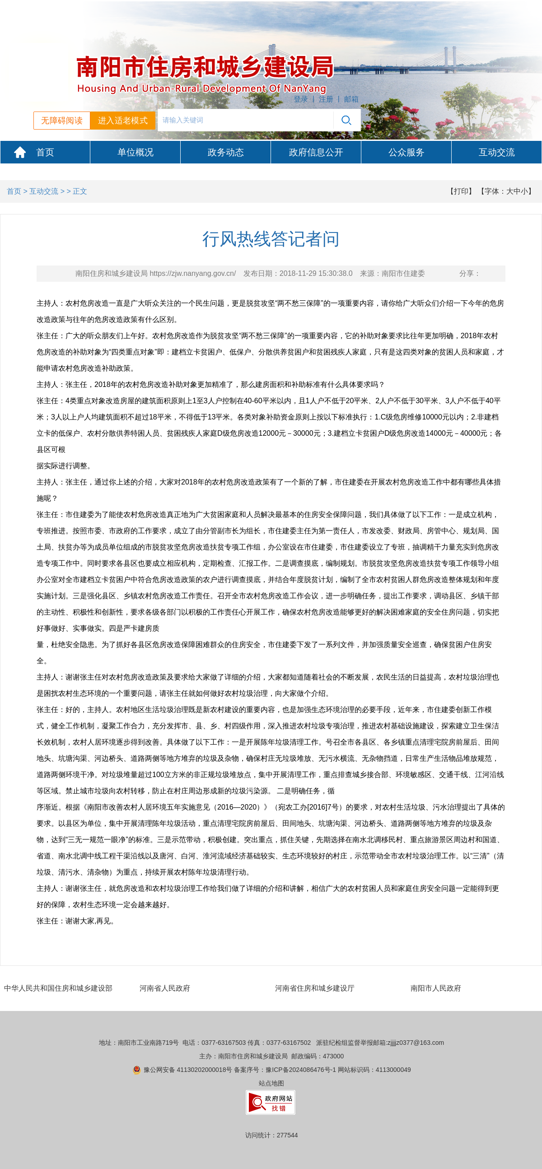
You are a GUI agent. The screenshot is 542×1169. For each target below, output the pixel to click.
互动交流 (497, 152)
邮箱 (351, 99)
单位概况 (135, 152)
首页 (45, 152)
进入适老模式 (123, 120)
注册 (326, 99)
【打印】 (461, 191)
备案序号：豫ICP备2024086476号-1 (285, 1069)
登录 (301, 99)
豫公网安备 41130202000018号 (188, 1069)
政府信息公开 (316, 152)
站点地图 (271, 1083)
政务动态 (226, 152)
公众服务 (406, 152)
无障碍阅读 (62, 120)
